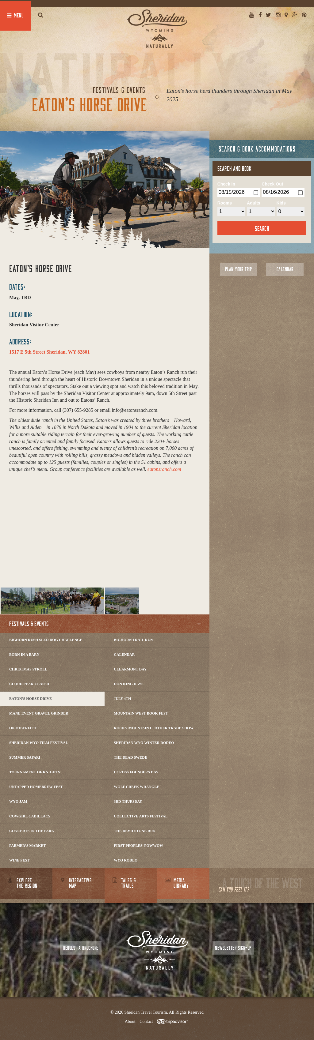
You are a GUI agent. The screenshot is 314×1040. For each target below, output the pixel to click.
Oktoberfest (23, 728)
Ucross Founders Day (136, 772)
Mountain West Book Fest (141, 713)
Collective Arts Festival (140, 816)
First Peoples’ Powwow (138, 845)
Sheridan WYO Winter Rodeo (144, 743)
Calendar (124, 654)
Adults (253, 203)
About (130, 1021)
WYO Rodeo (125, 860)
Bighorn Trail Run (133, 640)
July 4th (122, 698)
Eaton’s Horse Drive (30, 698)
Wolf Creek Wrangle (136, 787)
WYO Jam (18, 801)
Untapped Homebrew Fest (36, 787)
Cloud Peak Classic (30, 684)
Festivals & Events (29, 624)
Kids (281, 203)
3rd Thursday (128, 801)
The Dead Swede (130, 757)
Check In (226, 184)
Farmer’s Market (27, 845)
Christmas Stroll (28, 669)
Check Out (272, 184)
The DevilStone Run (134, 831)
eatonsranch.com (164, 469)
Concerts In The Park (31, 831)
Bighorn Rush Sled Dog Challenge (45, 640)
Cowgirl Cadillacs (29, 816)
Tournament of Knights (34, 772)
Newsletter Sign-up (233, 947)
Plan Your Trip (238, 269)
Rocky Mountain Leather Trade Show (153, 728)
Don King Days (128, 684)
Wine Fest (19, 860)
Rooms (224, 203)
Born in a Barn (24, 654)
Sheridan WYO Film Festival (38, 743)
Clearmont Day (130, 669)
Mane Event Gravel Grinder (38, 713)
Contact (146, 1021)
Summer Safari (24, 757)
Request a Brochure (80, 947)
